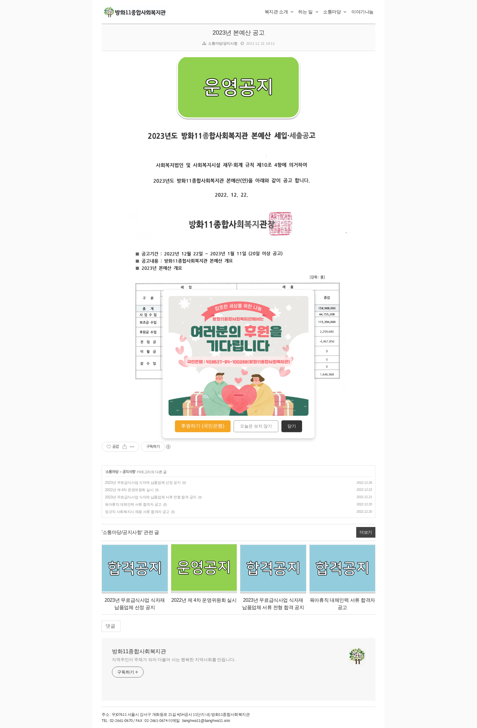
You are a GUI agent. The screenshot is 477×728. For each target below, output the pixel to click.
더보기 (366, 532)
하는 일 (308, 11)
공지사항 (128, 472)
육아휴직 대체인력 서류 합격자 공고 (133, 504)
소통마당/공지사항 (222, 43)
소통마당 (334, 11)
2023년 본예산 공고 (239, 32)
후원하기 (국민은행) (203, 425)
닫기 (291, 426)
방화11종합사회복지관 (139, 651)
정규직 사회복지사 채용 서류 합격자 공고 (137, 512)
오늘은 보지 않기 (256, 426)
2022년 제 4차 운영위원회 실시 (129, 490)
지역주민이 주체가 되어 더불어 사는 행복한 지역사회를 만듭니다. (173, 659)
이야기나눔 (362, 11)
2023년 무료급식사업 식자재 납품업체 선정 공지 (143, 482)
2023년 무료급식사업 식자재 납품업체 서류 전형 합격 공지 (151, 497)
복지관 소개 (279, 11)
